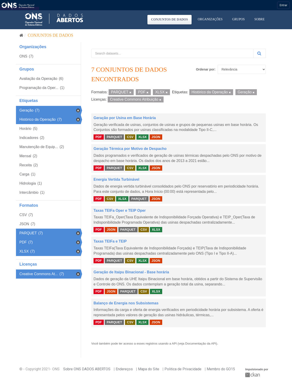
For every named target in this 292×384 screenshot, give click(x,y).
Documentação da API (200, 343)
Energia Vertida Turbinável (116, 179)
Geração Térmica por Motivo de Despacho (130, 149)
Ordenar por (205, 69)
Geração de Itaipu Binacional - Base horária (131, 272)
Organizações (210, 19)
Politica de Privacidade (182, 369)
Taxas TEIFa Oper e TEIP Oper (120, 210)
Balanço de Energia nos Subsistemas (126, 303)
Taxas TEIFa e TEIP (110, 241)
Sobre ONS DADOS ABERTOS (86, 369)
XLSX (142, 137)
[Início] (21, 35)
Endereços (124, 369)
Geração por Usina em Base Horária (125, 118)
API (174, 343)
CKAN (253, 374)
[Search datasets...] (172, 53)
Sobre (259, 19)
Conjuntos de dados (169, 19)
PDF (98, 137)
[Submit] (259, 53)
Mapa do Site (148, 369)
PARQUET (114, 137)
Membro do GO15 (221, 369)
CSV (130, 137)
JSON (155, 137)
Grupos (238, 19)
